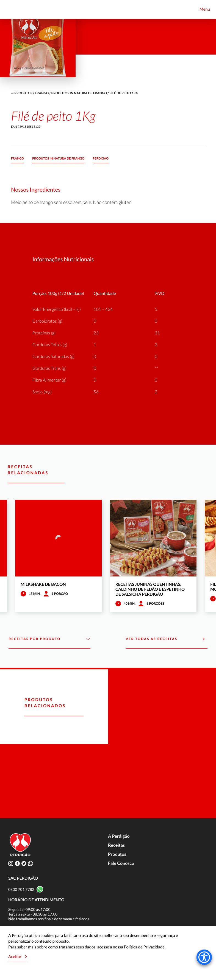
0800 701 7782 (21, 889)
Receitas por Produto (49, 639)
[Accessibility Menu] (204, 957)
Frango (42, 93)
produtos (23, 93)
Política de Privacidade (144, 947)
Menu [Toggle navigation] (205, 9)
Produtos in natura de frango (79, 93)
